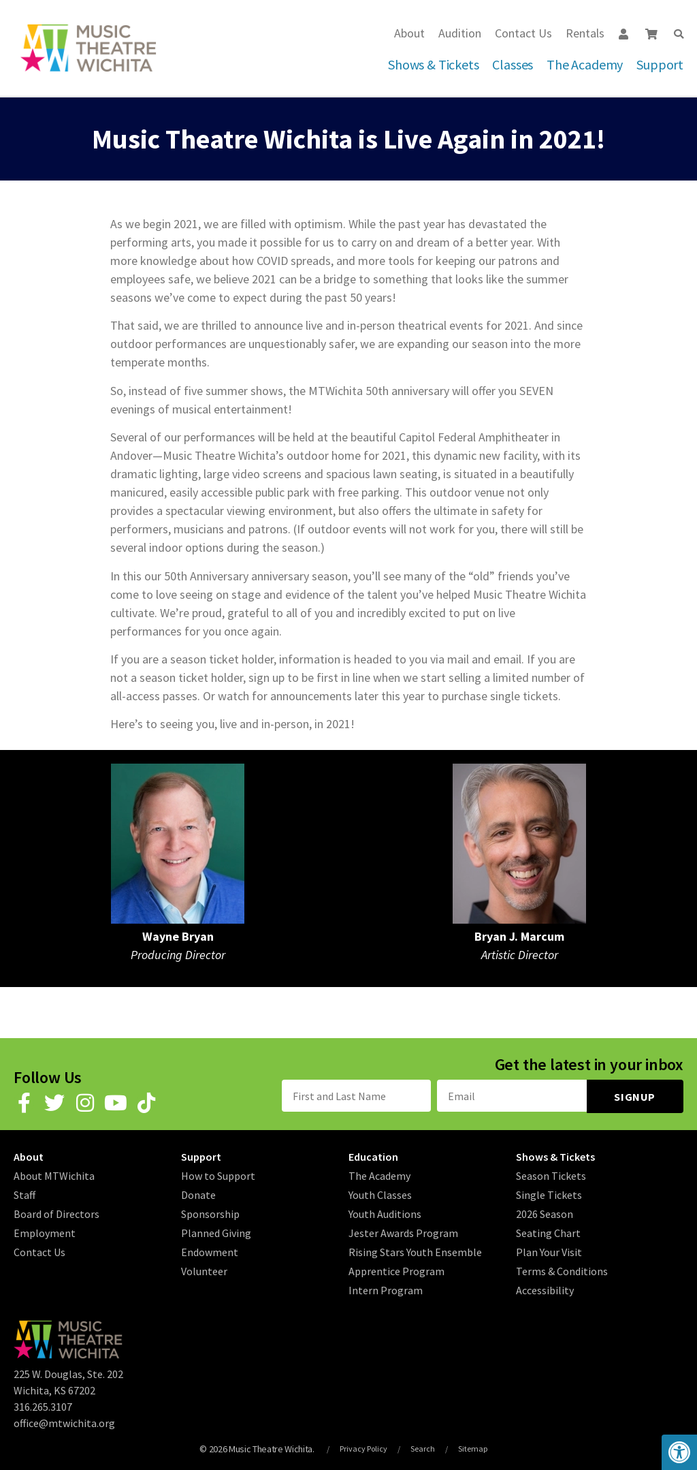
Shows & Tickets (433, 64)
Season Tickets (551, 1174)
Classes (512, 64)
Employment (45, 1231)
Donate (198, 1193)
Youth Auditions (384, 1212)
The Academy (585, 64)
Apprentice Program (396, 1270)
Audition (459, 33)
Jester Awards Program (403, 1231)
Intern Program (385, 1289)
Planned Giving (216, 1231)
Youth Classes (380, 1193)
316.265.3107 (43, 1405)
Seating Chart (548, 1231)
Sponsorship (210, 1212)
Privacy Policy (363, 1448)
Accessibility (545, 1289)
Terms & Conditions (562, 1270)
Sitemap (472, 1448)
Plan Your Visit (549, 1250)
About (409, 33)
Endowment (209, 1250)
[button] (679, 34)
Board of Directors (56, 1212)
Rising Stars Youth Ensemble (415, 1250)
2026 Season (544, 1212)
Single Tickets (549, 1193)
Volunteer (204, 1270)
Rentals (585, 33)
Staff (24, 1193)
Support (659, 64)
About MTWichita (54, 1174)
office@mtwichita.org (64, 1421)
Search (422, 1448)
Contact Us (523, 33)
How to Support (218, 1174)
